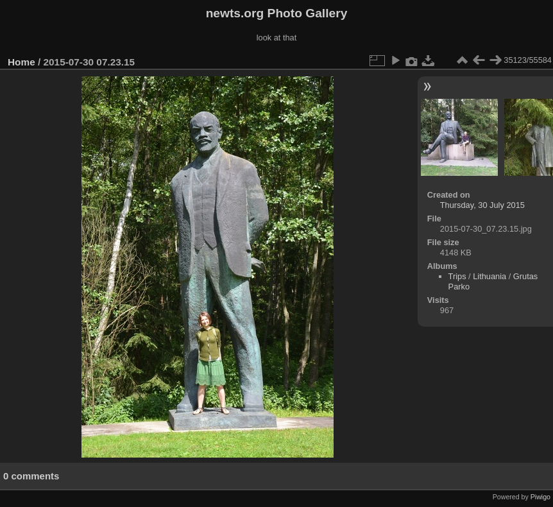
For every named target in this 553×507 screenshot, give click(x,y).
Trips (457, 276)
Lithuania (489, 276)
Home (21, 61)
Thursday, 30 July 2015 (482, 205)
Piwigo (540, 497)
